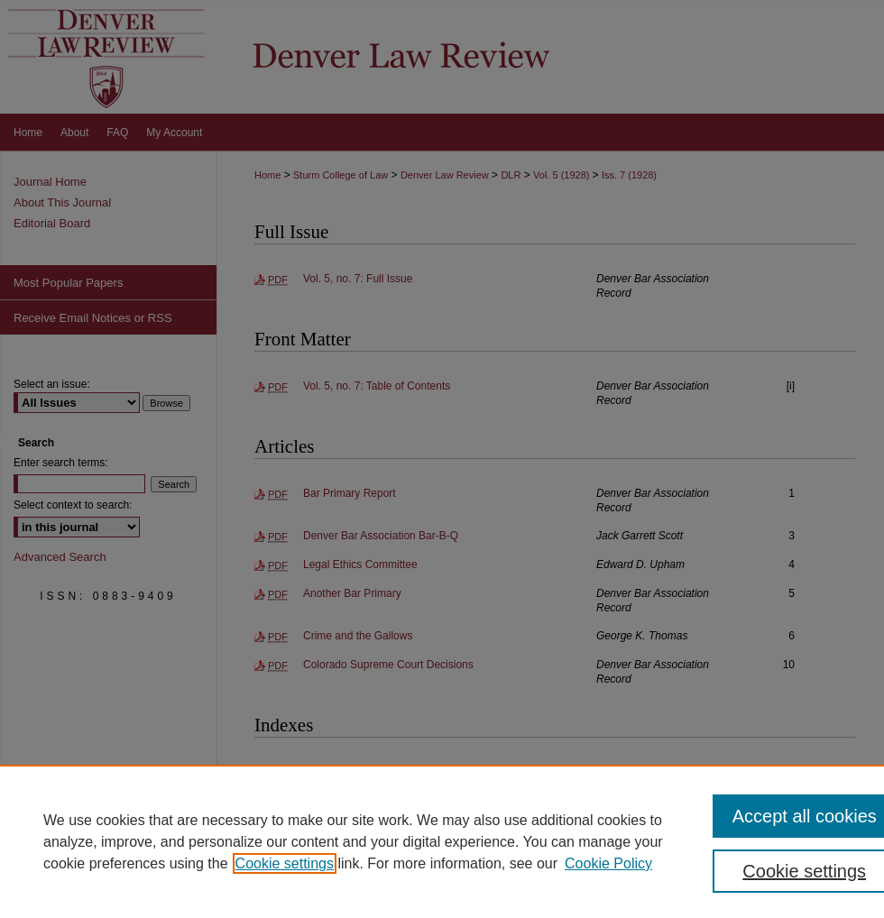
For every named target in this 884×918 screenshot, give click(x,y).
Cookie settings (284, 863)
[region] (442, 841)
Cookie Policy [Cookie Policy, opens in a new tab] (608, 863)
